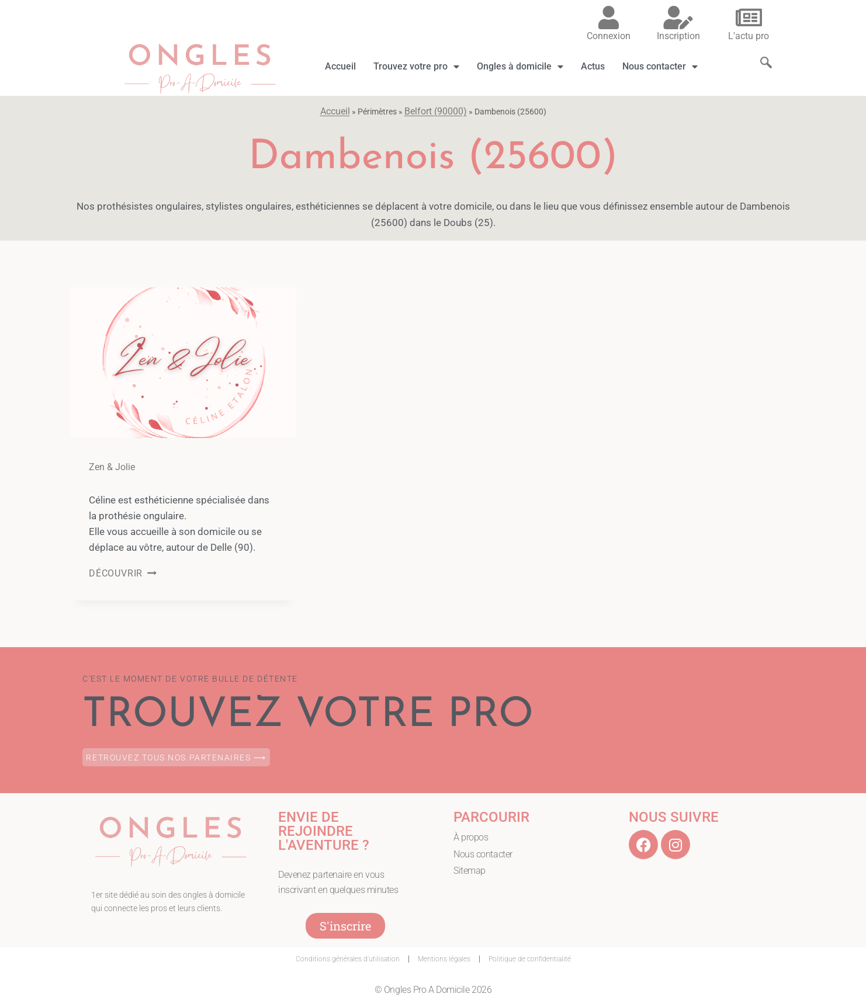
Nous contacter (660, 66)
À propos (470, 837)
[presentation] (183, 362)
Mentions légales (444, 959)
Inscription (678, 35)
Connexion (609, 35)
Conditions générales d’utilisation (348, 959)
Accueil (340, 66)
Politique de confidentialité (530, 959)
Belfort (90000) (435, 111)
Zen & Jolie (112, 467)
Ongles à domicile (520, 66)
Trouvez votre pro (416, 66)
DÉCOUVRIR (123, 573)
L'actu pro (748, 35)
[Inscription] (678, 17)
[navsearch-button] (760, 52)
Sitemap (469, 871)
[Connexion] (608, 17)
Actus (593, 66)
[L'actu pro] (748, 17)
